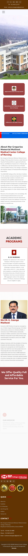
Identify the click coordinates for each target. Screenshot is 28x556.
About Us (3, 501)
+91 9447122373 (9, 533)
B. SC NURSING (14, 257)
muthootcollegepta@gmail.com (13, 535)
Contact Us (3, 514)
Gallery (2, 511)
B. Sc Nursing (4, 506)
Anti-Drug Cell (4, 509)
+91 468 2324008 (9, 530)
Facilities (3, 504)
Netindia (14, 548)
